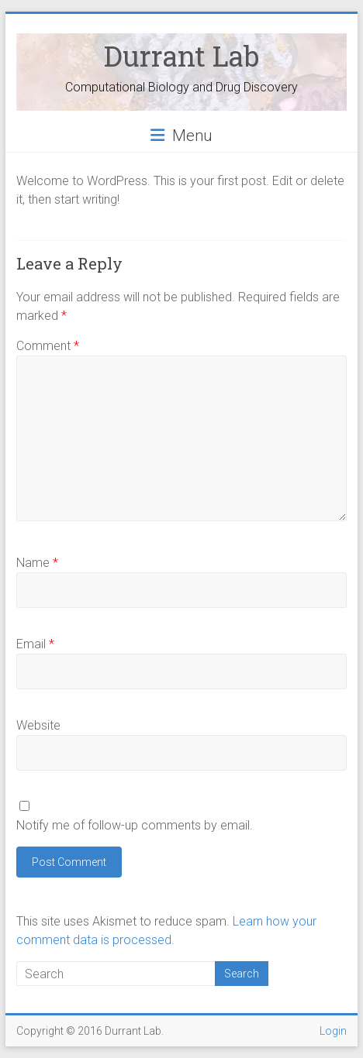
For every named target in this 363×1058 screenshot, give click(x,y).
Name (37, 562)
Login (333, 1031)
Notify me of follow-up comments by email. (134, 825)
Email (35, 644)
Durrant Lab (181, 55)
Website (38, 725)
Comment (47, 345)
